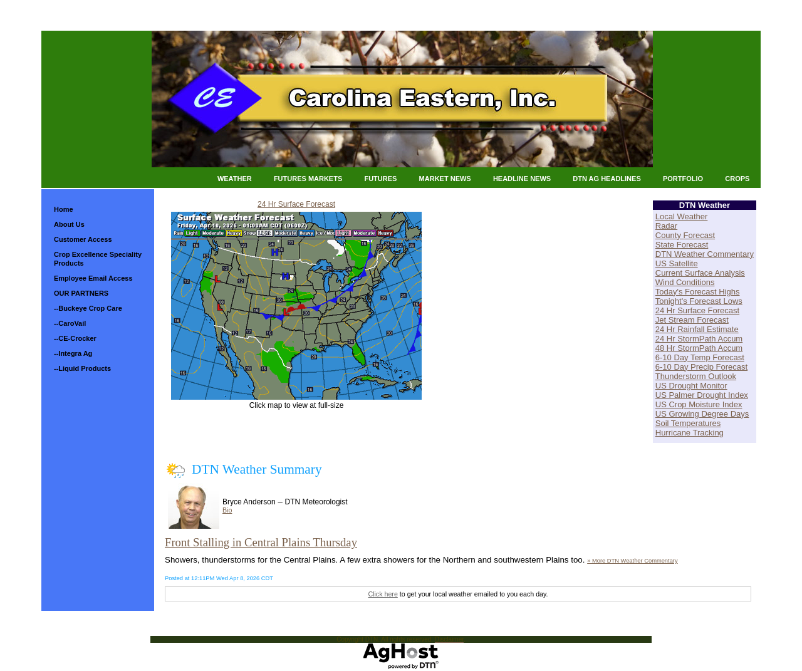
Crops (737, 178)
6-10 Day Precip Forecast (701, 367)
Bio (227, 510)
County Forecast (685, 235)
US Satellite (676, 263)
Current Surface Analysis (700, 273)
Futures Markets (308, 178)
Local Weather (681, 216)
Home (63, 209)
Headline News (522, 178)
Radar (666, 226)
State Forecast (682, 244)
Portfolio (683, 178)
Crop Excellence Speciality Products (98, 259)
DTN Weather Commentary (704, 254)
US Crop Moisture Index (698, 404)
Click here (382, 594)
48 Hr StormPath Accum (698, 348)
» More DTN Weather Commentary (632, 561)
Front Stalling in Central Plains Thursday (261, 542)
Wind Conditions (685, 282)
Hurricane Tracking (689, 432)
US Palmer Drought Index (701, 395)
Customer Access (83, 239)
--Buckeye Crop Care (88, 308)
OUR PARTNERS (81, 293)
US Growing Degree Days (702, 414)
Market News (445, 178)
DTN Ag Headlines (606, 178)
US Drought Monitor (691, 385)
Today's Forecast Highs (697, 291)
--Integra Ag (73, 353)
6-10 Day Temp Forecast (699, 357)
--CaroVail (70, 323)
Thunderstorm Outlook (695, 376)
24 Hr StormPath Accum (698, 338)
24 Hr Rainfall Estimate (697, 329)
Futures (380, 178)
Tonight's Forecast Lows (698, 301)
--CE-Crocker (75, 338)
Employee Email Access (93, 278)
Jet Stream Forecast (692, 320)
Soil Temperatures (688, 423)
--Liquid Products (82, 368)
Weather (234, 178)
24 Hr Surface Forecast (296, 204)
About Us (69, 224)
